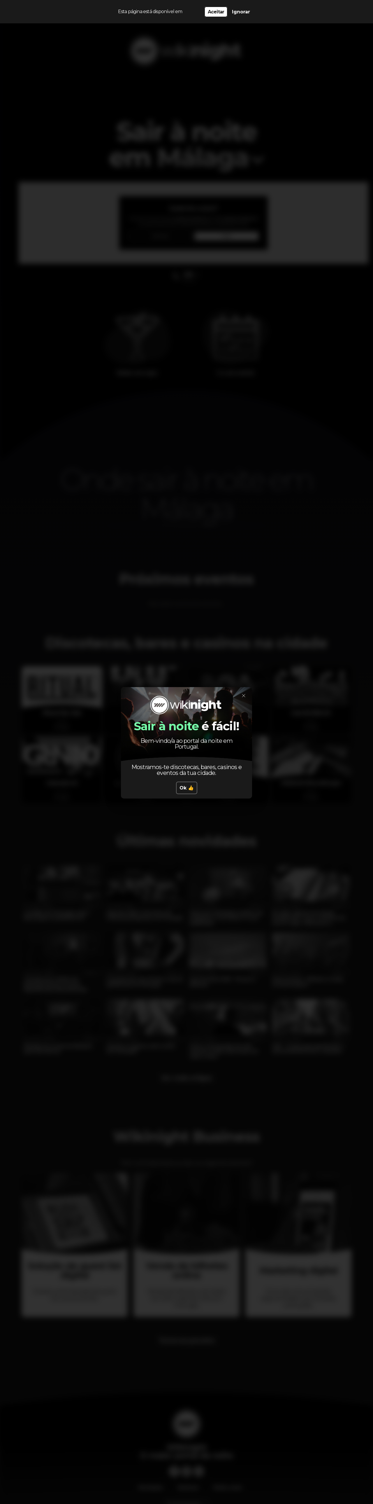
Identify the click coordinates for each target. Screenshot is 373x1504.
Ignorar (241, 12)
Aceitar (216, 12)
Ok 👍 (187, 788)
